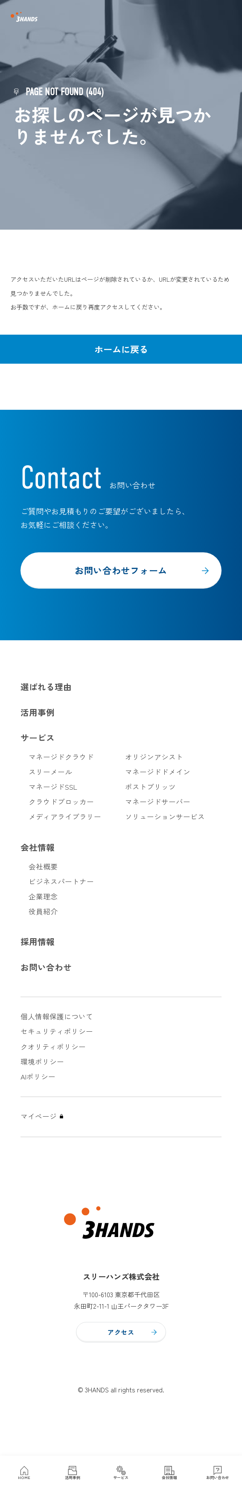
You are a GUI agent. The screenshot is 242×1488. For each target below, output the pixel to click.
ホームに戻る (121, 349)
